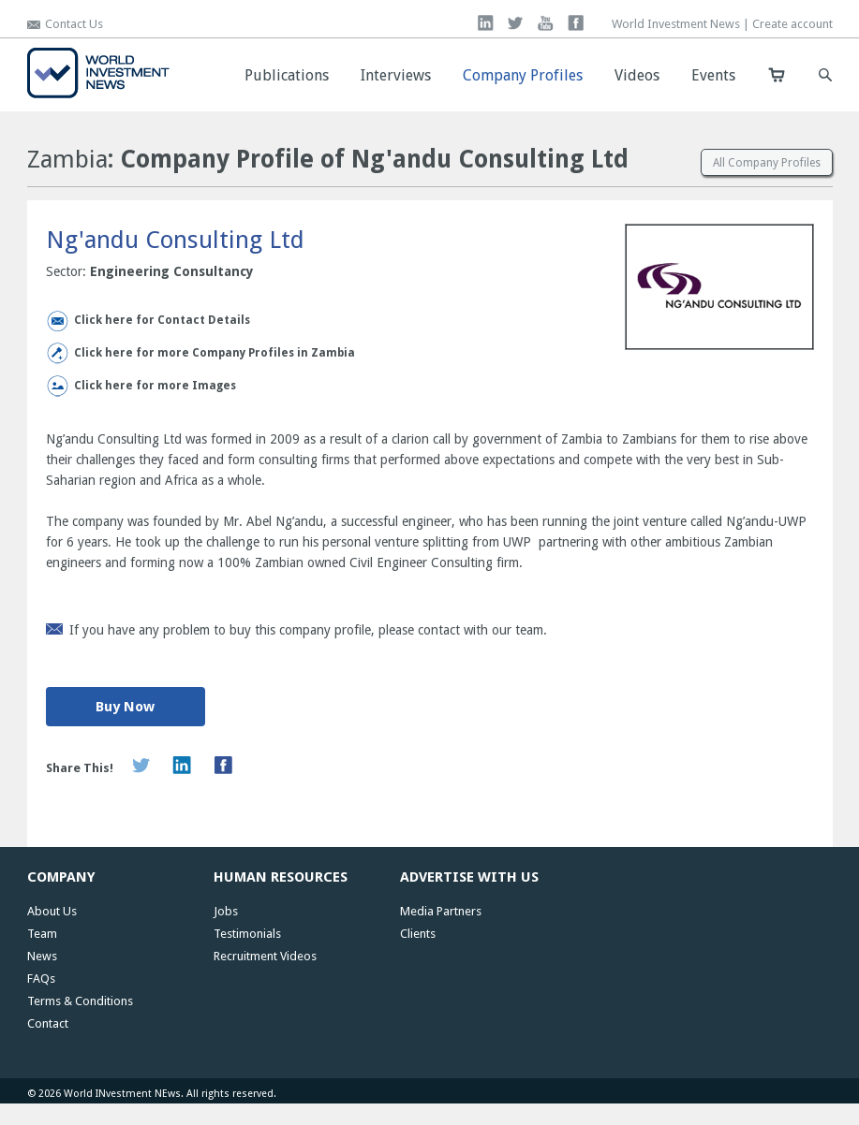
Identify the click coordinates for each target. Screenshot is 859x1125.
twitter (516, 23)
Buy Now (125, 706)
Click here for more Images (155, 385)
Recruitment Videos (265, 956)
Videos (637, 75)
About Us (52, 911)
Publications (286, 75)
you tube (546, 23)
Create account (792, 24)
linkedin (486, 23)
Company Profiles (523, 75)
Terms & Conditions (80, 1001)
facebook (576, 23)
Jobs (226, 911)
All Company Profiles (767, 162)
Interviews (396, 75)
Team (42, 934)
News (42, 956)
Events (713, 75)
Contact (47, 1023)
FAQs (41, 979)
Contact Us (74, 24)
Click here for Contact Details (162, 320)
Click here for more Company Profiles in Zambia (214, 352)
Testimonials (247, 934)
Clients (418, 934)
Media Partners (440, 911)
